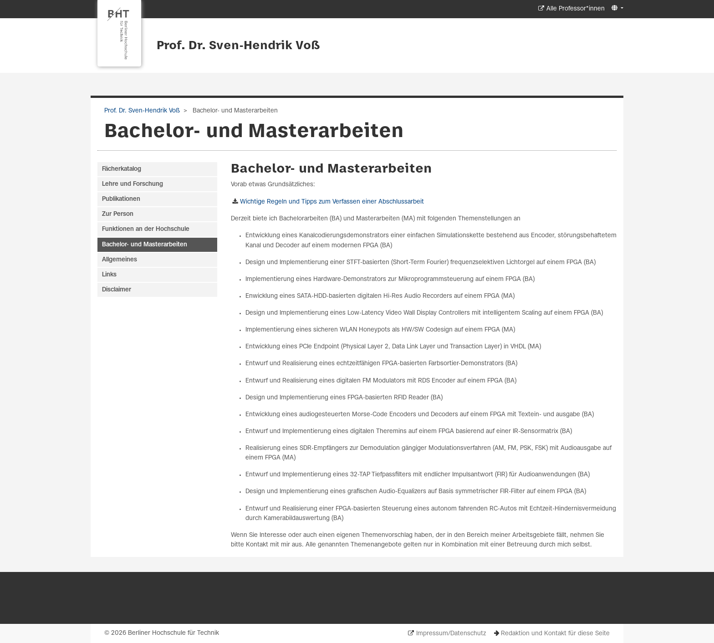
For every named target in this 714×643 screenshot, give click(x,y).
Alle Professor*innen (575, 9)
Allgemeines (119, 260)
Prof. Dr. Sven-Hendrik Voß (238, 46)
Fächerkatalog (121, 169)
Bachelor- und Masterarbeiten (144, 245)
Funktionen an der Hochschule (145, 229)
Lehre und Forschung (132, 184)
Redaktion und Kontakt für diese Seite (555, 634)
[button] (616, 8)
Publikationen (121, 199)
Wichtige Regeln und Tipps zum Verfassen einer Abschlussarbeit (332, 202)
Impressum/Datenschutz (451, 634)
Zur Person (117, 214)
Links (109, 275)
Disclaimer (116, 290)
